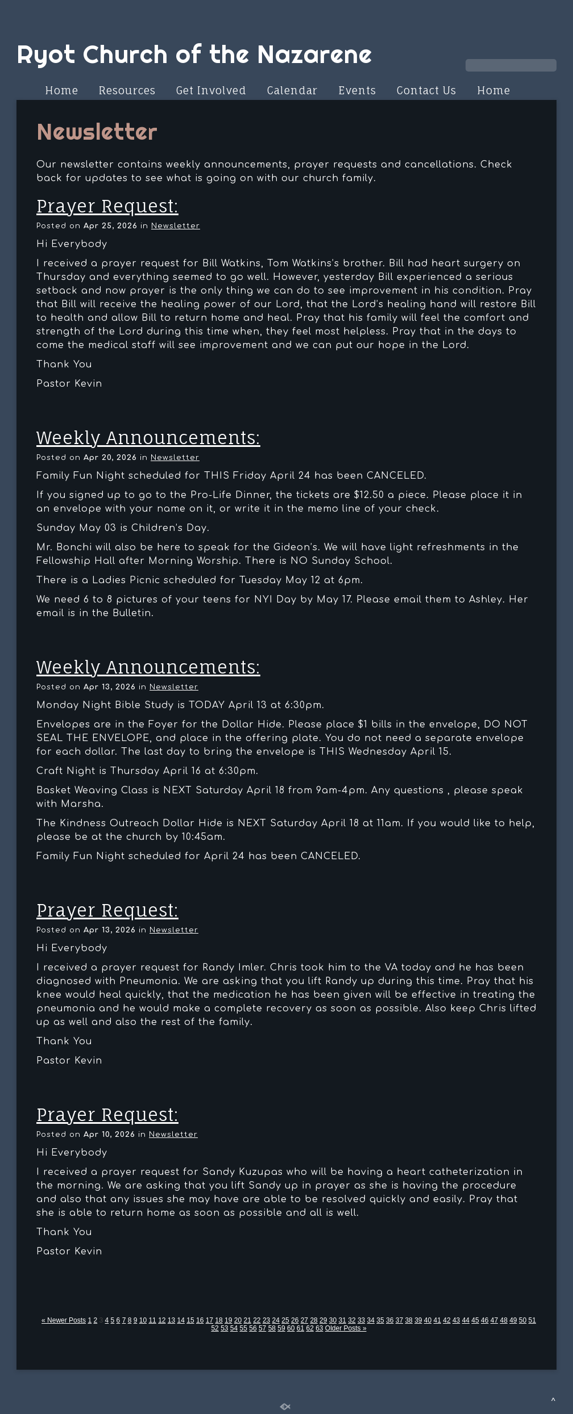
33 (361, 1320)
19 (228, 1320)
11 (152, 1320)
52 (214, 1328)
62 (309, 1328)
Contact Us (426, 90)
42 (446, 1320)
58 (272, 1328)
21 (247, 1320)
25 (285, 1320)
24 (276, 1320)
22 (256, 1320)
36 (389, 1320)
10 (143, 1320)
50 (522, 1320)
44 (466, 1320)
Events (357, 90)
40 (427, 1320)
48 (503, 1320)
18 (218, 1320)
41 (437, 1320)
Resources (127, 90)
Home (61, 90)
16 (200, 1320)
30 (333, 1320)
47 (494, 1320)
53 (224, 1328)
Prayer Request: (107, 205)
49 (513, 1320)
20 (238, 1320)
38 (408, 1320)
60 (290, 1328)
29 (323, 1320)
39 (418, 1320)
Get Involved (211, 90)
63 (319, 1328)
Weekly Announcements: (148, 437)
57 (262, 1328)
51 (532, 1320)
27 (304, 1320)
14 (181, 1320)
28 (313, 1320)
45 (475, 1320)
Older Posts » (346, 1328)
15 (190, 1320)
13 (171, 1320)
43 (456, 1320)
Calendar (292, 90)
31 (342, 1320)
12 (161, 1320)
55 (243, 1328)
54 (234, 1328)
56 (252, 1328)
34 (371, 1320)
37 (399, 1320)
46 (484, 1320)
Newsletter (175, 226)
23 (266, 1320)
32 (351, 1320)
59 (281, 1328)
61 (300, 1328)
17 (209, 1320)
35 (380, 1320)
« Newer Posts (63, 1320)
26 (294, 1320)
